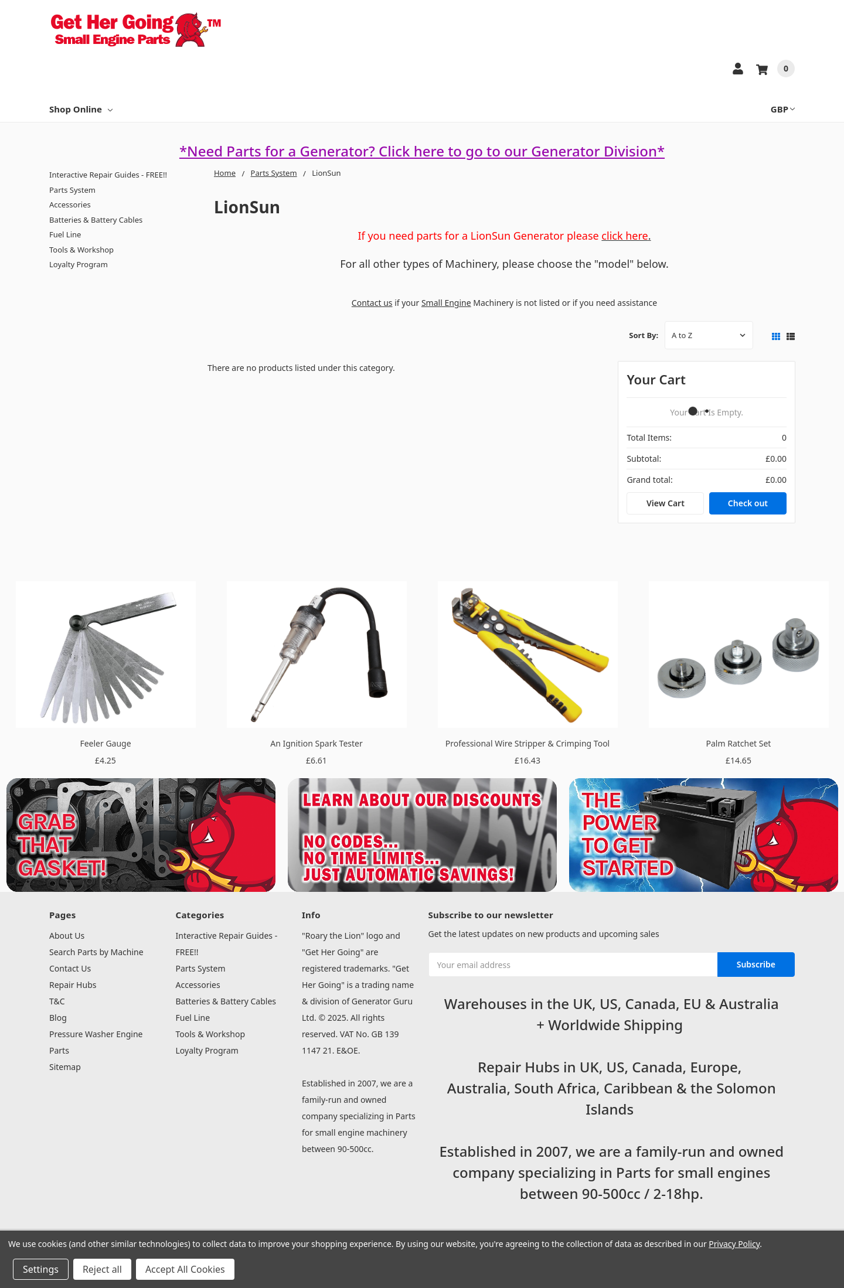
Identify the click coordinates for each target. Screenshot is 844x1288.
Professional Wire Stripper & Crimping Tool (527, 743)
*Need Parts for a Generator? (279, 151)
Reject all (102, 1269)
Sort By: (643, 335)
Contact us (372, 302)
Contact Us (70, 968)
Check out (748, 503)
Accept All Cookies (185, 1269)
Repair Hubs (72, 984)
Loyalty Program (78, 264)
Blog (58, 1017)
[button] (140, 835)
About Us (66, 935)
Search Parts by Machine (96, 952)
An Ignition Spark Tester (316, 743)
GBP (783, 109)
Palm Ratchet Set (738, 743)
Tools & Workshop (81, 249)
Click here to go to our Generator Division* (522, 151)
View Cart (665, 503)
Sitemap (65, 1066)
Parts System (72, 190)
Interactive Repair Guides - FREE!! (108, 174)
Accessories (70, 204)
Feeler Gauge (105, 743)
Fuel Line (65, 234)
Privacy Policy (734, 1243)
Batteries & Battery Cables (95, 219)
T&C (57, 1001)
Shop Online (81, 109)
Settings (41, 1269)
